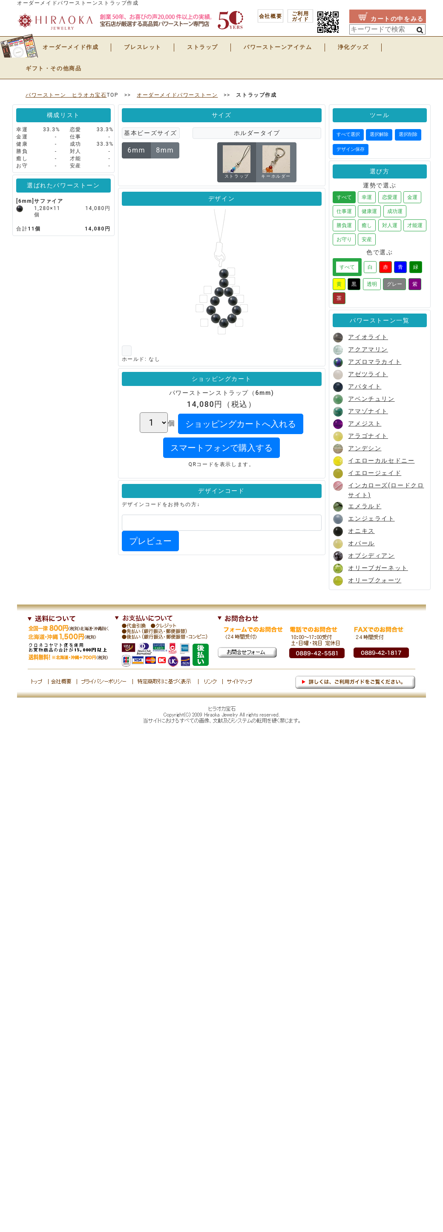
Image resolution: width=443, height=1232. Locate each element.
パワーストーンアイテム (278, 47)
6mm (136, 150)
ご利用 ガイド (300, 16)
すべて (344, 197)
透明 (372, 284)
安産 (367, 239)
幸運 (367, 197)
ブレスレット (142, 47)
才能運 (415, 225)
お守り (344, 239)
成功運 (395, 211)
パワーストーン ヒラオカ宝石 (66, 95)
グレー (394, 284)
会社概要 (270, 16)
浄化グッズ (353, 47)
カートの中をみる (397, 18)
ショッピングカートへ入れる (240, 424)
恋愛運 (389, 197)
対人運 (389, 225)
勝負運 (344, 225)
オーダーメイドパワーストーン (177, 95)
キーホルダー (276, 161)
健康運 (369, 211)
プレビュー (150, 541)
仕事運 (344, 211)
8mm (165, 150)
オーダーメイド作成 (70, 47)
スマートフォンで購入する (221, 448)
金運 (412, 197)
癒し (367, 225)
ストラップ (202, 47)
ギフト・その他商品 (53, 68)
